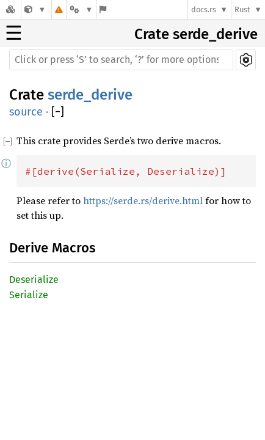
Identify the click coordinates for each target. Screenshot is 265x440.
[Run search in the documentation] (121, 60)
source (26, 112)
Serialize (28, 295)
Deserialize (34, 279)
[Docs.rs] (10, 9)
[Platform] (81, 9)
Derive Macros (52, 248)
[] (57, 112)
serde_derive (90, 94)
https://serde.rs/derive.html (143, 200)
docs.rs (203, 9)
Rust (242, 9)
